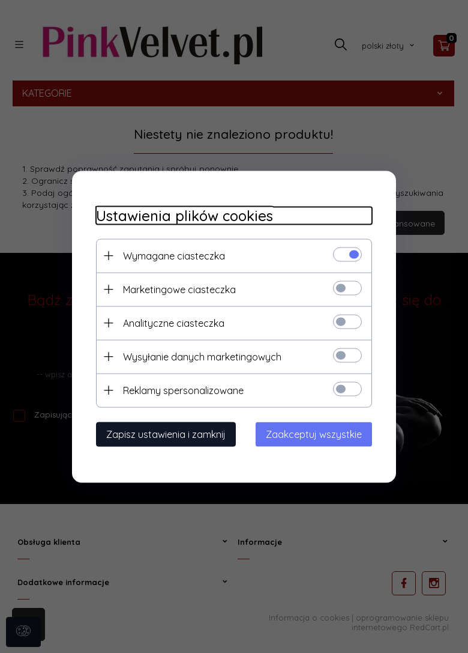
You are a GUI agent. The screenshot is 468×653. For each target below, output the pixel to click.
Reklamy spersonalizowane (183, 390)
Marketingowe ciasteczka (179, 289)
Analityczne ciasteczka (173, 323)
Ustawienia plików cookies (184, 215)
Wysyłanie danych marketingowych (202, 356)
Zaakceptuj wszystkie (314, 434)
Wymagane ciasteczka (174, 255)
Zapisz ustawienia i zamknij (166, 434)
